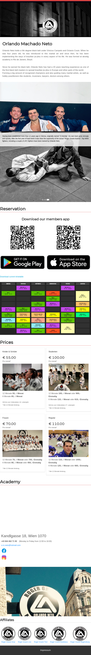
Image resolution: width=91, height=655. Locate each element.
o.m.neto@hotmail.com (11, 545)
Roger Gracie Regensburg (80, 635)
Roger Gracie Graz (8, 635)
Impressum (45, 650)
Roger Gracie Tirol (40, 635)
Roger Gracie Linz (24, 635)
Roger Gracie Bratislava (59, 635)
